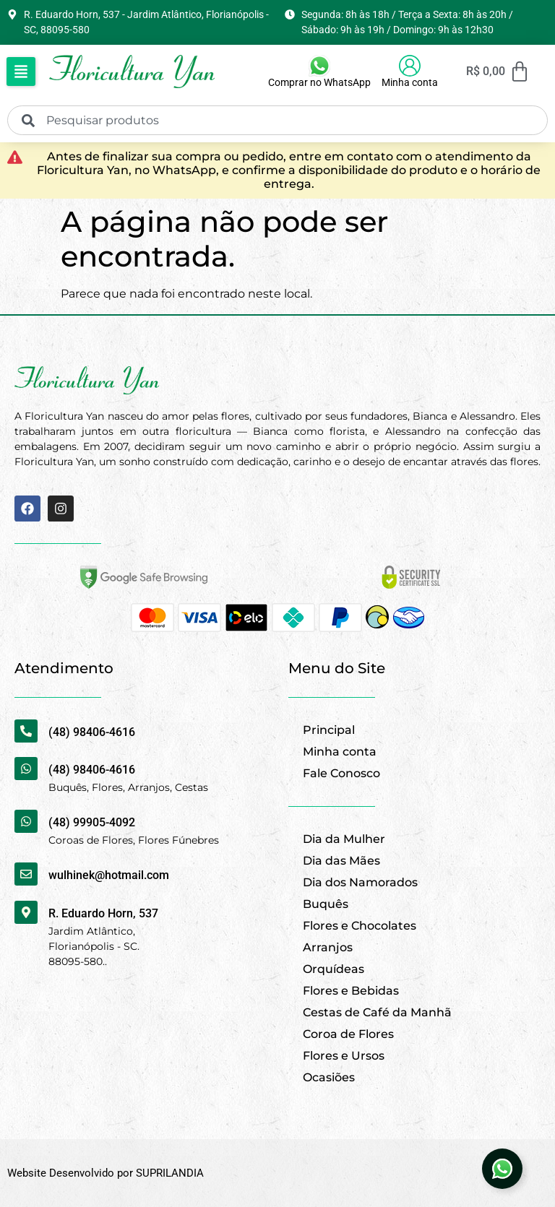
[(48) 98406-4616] (26, 731)
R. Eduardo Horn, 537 (103, 913)
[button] (21, 71)
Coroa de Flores (348, 1034)
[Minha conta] (410, 66)
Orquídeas (333, 969)
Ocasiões (329, 1077)
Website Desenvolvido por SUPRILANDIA (105, 1173)
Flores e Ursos (343, 1056)
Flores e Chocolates (359, 926)
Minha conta (410, 82)
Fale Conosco (341, 773)
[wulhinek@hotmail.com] (26, 874)
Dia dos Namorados (360, 882)
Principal (329, 730)
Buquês (325, 904)
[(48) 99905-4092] (26, 821)
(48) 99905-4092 (91, 822)
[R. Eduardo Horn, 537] (26, 912)
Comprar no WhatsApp (319, 82)
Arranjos (328, 947)
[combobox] (277, 120)
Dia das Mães (341, 861)
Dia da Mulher (344, 839)
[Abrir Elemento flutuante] (502, 1168)
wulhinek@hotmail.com (108, 875)
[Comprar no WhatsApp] (319, 66)
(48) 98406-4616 (91, 732)
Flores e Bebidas (351, 991)
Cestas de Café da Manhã (377, 1012)
